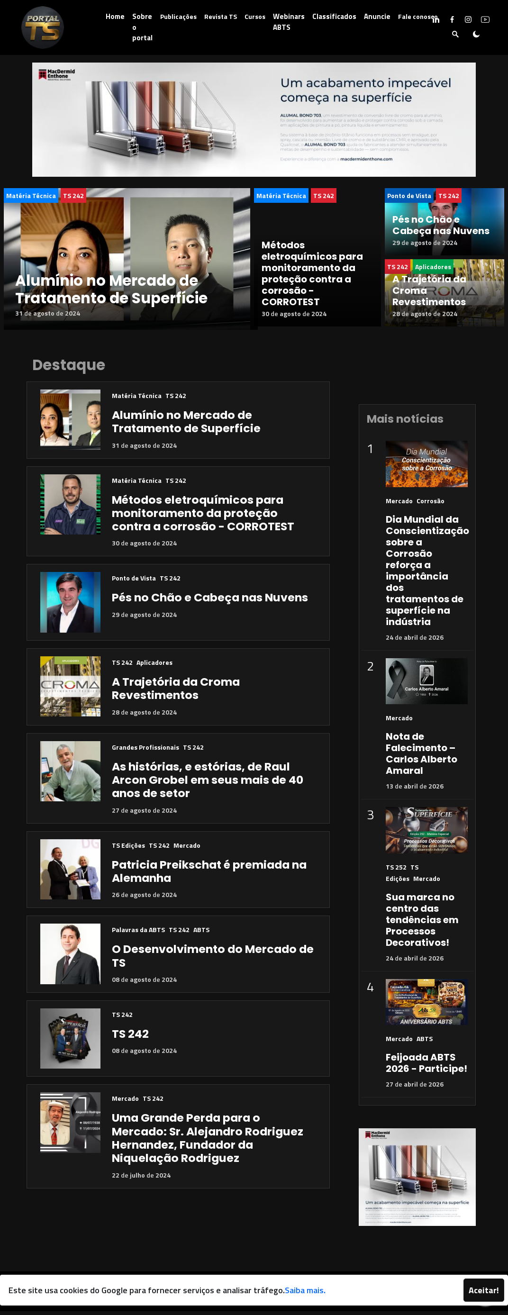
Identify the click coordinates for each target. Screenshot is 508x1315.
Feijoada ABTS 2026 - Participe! (426, 1067)
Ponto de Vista (409, 195)
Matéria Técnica (31, 195)
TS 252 (396, 871)
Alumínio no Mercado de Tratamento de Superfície (111, 289)
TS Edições (128, 849)
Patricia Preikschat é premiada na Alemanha (209, 875)
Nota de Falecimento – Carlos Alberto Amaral (421, 757)
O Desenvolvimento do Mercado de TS (213, 959)
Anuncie (377, 16)
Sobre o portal (142, 27)
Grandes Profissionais (145, 751)
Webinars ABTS (289, 22)
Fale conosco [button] (418, 16)
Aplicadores (154, 666)
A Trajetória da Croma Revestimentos (176, 692)
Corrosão (430, 504)
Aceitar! (484, 1290)
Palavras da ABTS (138, 934)
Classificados (334, 16)
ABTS (201, 934)
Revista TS (220, 16)
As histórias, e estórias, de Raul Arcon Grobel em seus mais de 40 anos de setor (207, 783)
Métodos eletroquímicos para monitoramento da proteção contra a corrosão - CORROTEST (312, 280)
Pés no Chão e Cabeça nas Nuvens (441, 225)
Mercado (186, 849)
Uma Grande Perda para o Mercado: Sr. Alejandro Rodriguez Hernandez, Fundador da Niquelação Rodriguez (207, 1142)
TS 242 (73, 195)
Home (115, 16)
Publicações (178, 16)
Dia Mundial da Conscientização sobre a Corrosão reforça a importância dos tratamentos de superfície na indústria (427, 574)
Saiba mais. (305, 1290)
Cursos (255, 16)
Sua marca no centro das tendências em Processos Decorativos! (422, 923)
